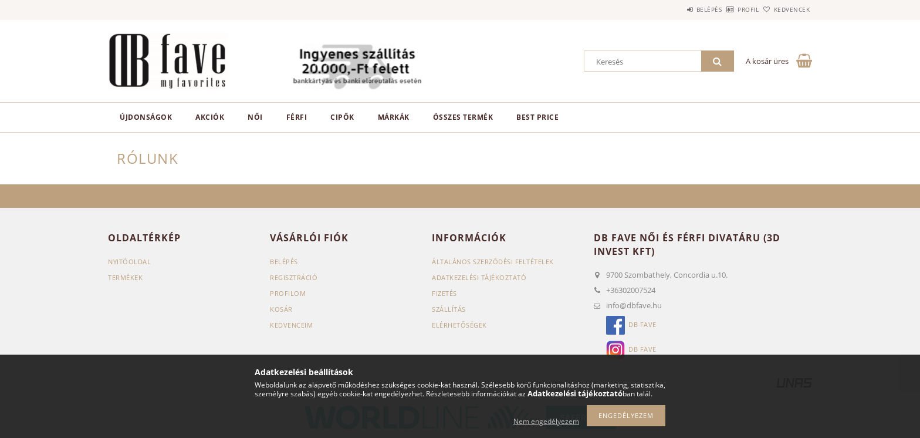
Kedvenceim (291, 325)
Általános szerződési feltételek (493, 261)
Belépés (676, 9)
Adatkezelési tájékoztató (479, 277)
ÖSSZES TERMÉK (463, 117)
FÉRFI (296, 117)
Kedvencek (785, 9)
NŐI (255, 117)
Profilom (288, 293)
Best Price (537, 117)
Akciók (209, 117)
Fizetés (444, 293)
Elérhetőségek (459, 325)
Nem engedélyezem (546, 421)
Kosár (281, 309)
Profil (728, 9)
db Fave (642, 324)
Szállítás (449, 309)
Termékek (125, 277)
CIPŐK (342, 117)
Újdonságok (146, 117)
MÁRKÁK (394, 117)
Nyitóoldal (129, 261)
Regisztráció (293, 277)
